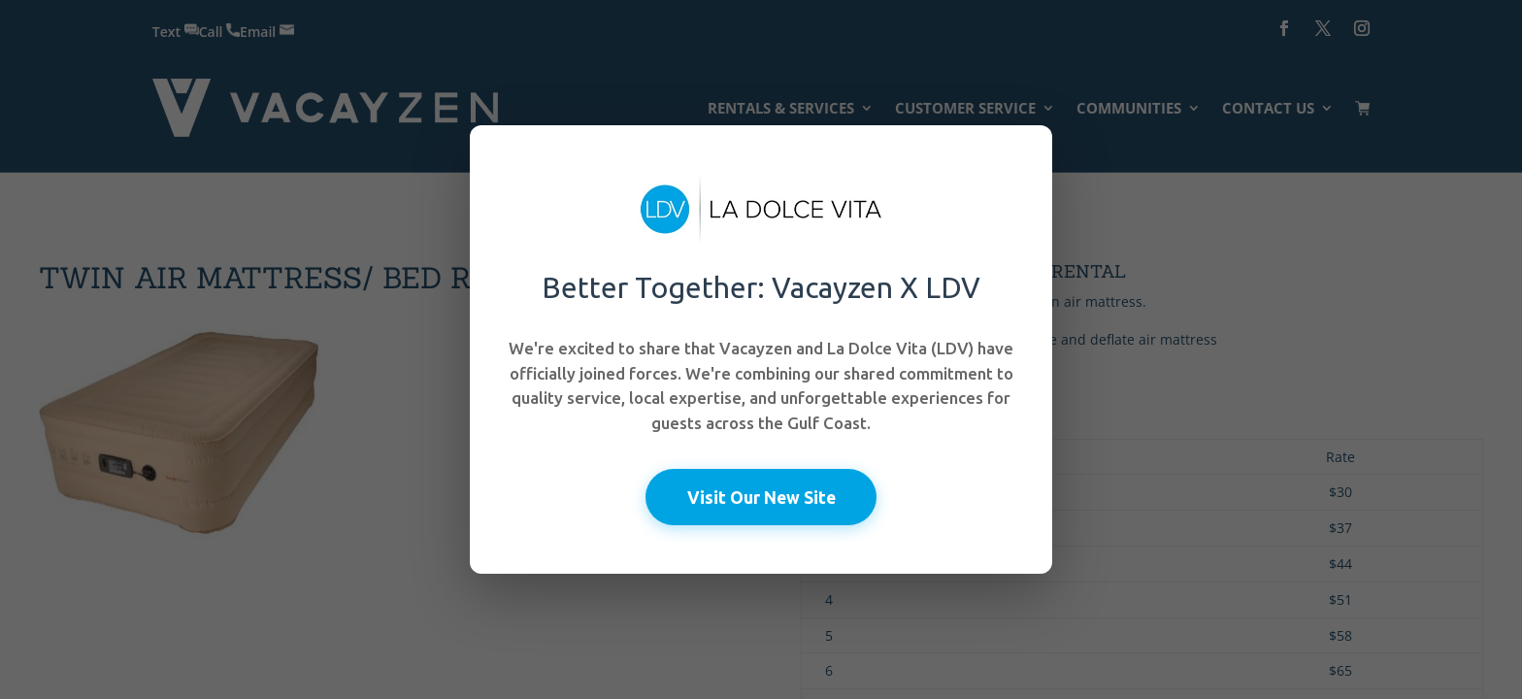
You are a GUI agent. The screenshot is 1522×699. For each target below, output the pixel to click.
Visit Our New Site (761, 496)
